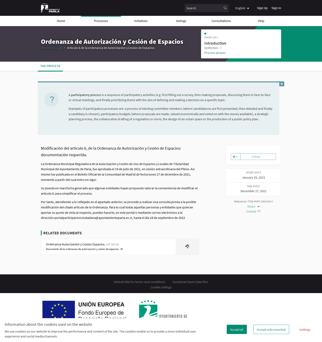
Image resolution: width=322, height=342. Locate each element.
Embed (253, 211)
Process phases (215, 53)
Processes (101, 21)
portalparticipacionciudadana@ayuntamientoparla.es (93, 218)
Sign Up (262, 8)
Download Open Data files (190, 282)
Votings (181, 21)
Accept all (236, 329)
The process (50, 66)
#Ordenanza (51, 48)
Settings (304, 329)
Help (261, 21)
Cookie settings (161, 287)
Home (61, 21)
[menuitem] (242, 8)
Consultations (221, 21)
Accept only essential (271, 329)
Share (253, 206)
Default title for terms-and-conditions (139, 282)
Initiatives (141, 21)
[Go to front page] (50, 8)
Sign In (276, 8)
